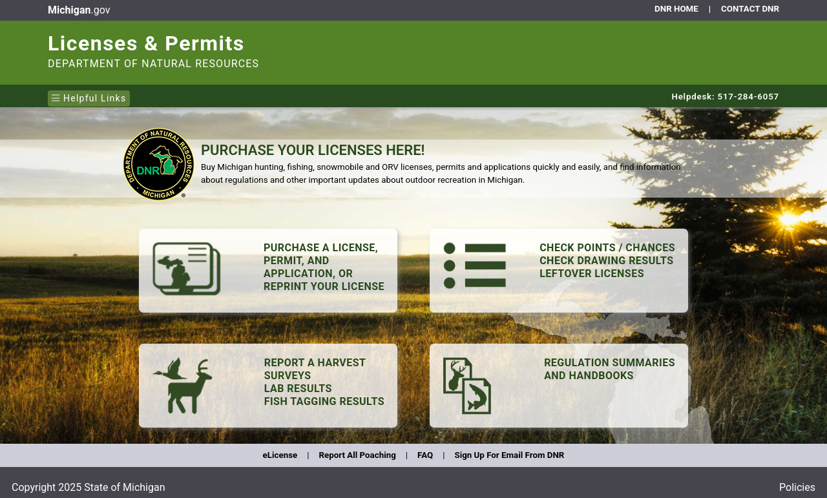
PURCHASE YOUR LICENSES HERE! (313, 150)
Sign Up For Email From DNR (509, 455)
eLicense (280, 455)
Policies (797, 487)
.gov (79, 10)
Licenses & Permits (146, 43)
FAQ (425, 455)
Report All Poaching (357, 455)
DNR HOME (676, 9)
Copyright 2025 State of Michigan (88, 487)
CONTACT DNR (750, 9)
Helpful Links (89, 98)
